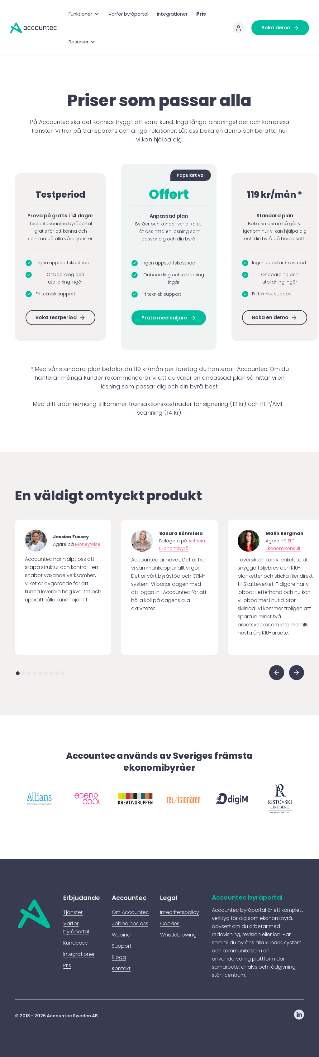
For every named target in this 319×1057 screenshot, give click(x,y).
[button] (84, 14)
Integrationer (172, 14)
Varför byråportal (128, 14)
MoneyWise (87, 544)
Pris (201, 14)
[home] (33, 28)
